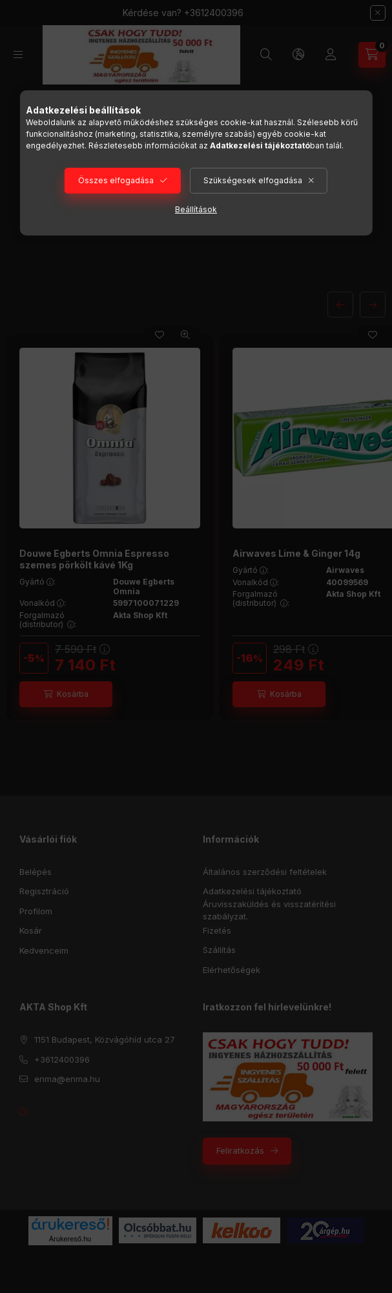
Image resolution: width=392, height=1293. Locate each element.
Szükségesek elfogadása (252, 180)
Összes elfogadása (116, 180)
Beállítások (196, 209)
